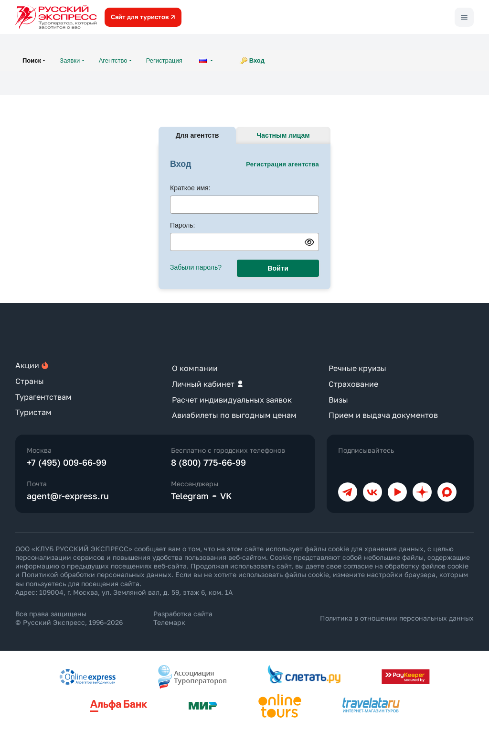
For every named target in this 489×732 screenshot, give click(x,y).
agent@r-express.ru (68, 496)
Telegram (190, 496)
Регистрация (164, 60)
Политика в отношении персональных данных (397, 618)
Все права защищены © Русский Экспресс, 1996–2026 (69, 618)
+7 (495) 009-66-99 (66, 462)
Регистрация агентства (282, 164)
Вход (257, 60)
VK (226, 496)
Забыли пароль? (196, 267)
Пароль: (182, 225)
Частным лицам (282, 135)
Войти (277, 268)
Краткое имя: (190, 188)
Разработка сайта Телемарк (183, 618)
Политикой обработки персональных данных (96, 574)
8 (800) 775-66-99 (208, 462)
